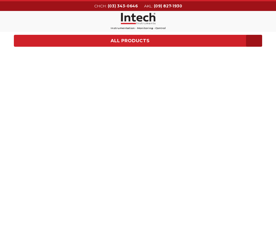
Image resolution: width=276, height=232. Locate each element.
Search (258, 20)
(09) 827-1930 (168, 6)
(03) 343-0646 (123, 6)
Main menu (18, 20)
